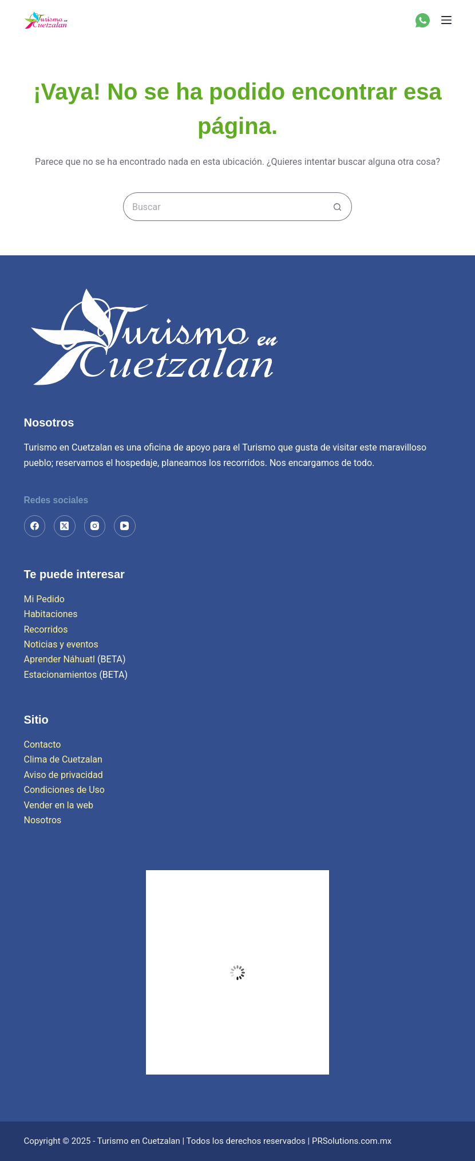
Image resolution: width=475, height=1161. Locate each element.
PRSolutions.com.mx (351, 1141)
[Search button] (337, 206)
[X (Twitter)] (65, 526)
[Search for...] (223, 206)
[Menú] (446, 20)
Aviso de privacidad (63, 774)
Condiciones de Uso (64, 789)
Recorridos (46, 629)
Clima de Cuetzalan (63, 759)
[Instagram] (95, 526)
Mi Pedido (44, 599)
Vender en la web (58, 805)
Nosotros (43, 820)
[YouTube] (125, 526)
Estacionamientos (60, 674)
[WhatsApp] (422, 20)
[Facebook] (35, 526)
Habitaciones (51, 614)
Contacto (42, 744)
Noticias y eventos (61, 644)
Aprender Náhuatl (60, 659)
